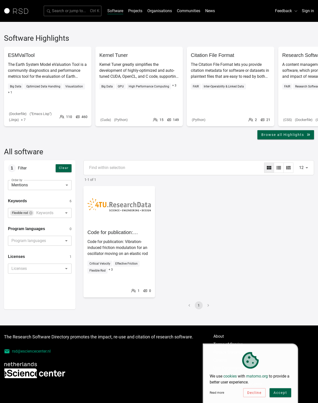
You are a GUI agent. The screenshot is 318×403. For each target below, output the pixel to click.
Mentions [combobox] (19, 185)
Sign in (308, 10)
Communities (188, 10)
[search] (72, 11)
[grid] (269, 167)
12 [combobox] (301, 167)
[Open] (66, 212)
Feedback (286, 10)
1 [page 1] (199, 305)
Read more (217, 394)
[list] (279, 167)
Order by (16, 180)
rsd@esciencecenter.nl (27, 351)
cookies (230, 377)
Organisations (159, 10)
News (210, 10)
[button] (22, 213)
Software (115, 10)
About (218, 336)
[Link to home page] (18, 11)
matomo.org (257, 377)
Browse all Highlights (286, 134)
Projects (135, 10)
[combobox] (44, 212)
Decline (254, 394)
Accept (280, 394)
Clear (64, 168)
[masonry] (288, 167)
